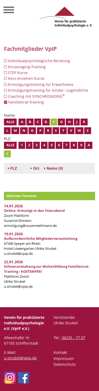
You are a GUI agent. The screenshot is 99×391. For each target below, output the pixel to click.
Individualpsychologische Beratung (37, 60)
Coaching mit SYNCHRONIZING (34, 96)
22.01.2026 (13, 261)
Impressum (64, 358)
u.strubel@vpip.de (18, 253)
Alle (10, 122)
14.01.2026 (13, 205)
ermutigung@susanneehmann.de (30, 225)
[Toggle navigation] (8, 10)
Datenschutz (65, 364)
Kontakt (60, 352)
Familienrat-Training (24, 102)
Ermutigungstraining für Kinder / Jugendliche (46, 90)
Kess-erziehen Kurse (24, 78)
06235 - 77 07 (73, 337)
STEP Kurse (16, 72)
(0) (53, 168)
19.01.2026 (13, 233)
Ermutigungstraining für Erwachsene (38, 84)
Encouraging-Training (25, 66)
